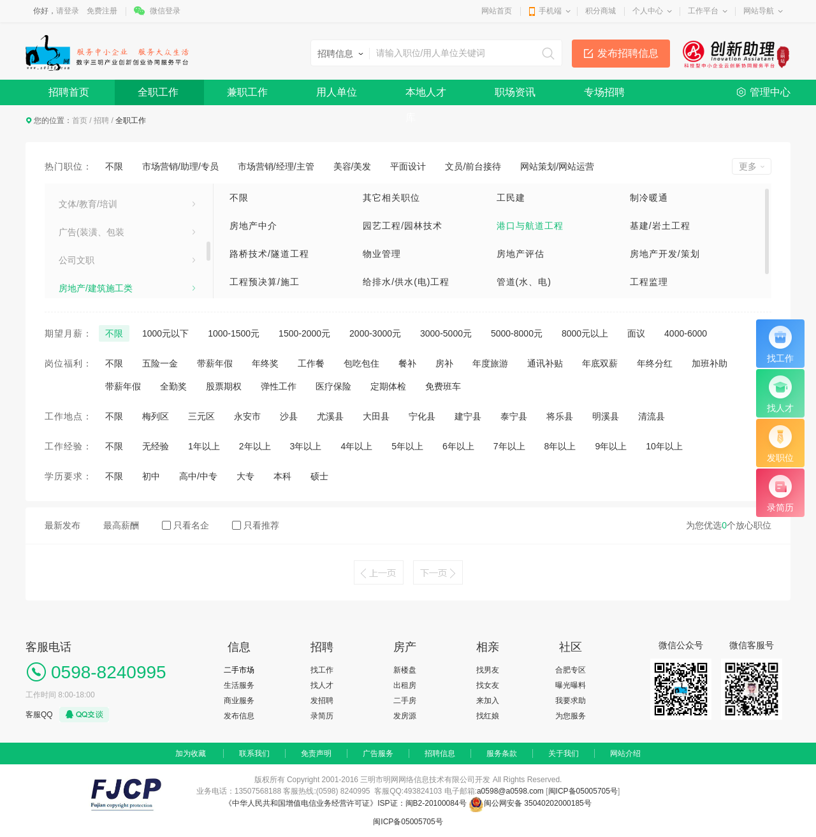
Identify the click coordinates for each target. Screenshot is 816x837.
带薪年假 (215, 363)
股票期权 (224, 386)
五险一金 (160, 363)
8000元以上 (585, 333)
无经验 (155, 446)
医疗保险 (333, 386)
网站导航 (758, 10)
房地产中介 (253, 226)
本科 (282, 476)
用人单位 (336, 92)
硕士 (319, 476)
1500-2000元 (304, 333)
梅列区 (155, 416)
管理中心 (770, 92)
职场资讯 (515, 92)
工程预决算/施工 (264, 282)
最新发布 (62, 525)
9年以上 (611, 446)
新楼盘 (404, 670)
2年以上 (255, 446)
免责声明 (316, 753)
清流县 (651, 416)
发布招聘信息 (628, 53)
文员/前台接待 (473, 166)
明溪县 (605, 416)
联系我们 (254, 753)
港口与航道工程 (530, 226)
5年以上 (407, 446)
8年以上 (560, 446)
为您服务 (570, 715)
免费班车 (443, 386)
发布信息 (239, 715)
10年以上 (664, 446)
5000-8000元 (517, 333)
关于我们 (563, 753)
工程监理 (649, 282)
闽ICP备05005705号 (583, 791)
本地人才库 (425, 96)
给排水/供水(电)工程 (406, 282)
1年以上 (204, 446)
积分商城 (600, 10)
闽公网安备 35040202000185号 (530, 803)
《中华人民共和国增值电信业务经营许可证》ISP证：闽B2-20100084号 (346, 803)
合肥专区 (570, 670)
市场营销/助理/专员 (180, 166)
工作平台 (703, 10)
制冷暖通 (649, 198)
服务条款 (501, 753)
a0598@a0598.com (510, 791)
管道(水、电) (524, 282)
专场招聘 (604, 92)
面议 (636, 333)
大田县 (376, 416)
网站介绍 (625, 753)
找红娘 (487, 715)
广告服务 (378, 753)
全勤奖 (173, 386)
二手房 (404, 700)
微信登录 (165, 10)
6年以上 (458, 446)
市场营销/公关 (87, 293)
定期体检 (388, 386)
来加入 (487, 700)
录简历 (321, 715)
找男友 (487, 670)
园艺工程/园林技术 (402, 226)
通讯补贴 (545, 363)
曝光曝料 (570, 685)
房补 (444, 363)
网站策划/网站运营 (557, 166)
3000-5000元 (446, 333)
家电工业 (76, 209)
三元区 (201, 416)
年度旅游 (490, 363)
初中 (151, 476)
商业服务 (239, 700)
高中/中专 (198, 476)
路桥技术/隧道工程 (269, 254)
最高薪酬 (121, 525)
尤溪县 (330, 416)
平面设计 (408, 166)
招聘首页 (68, 92)
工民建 (511, 198)
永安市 (247, 416)
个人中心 (647, 10)
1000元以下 (165, 333)
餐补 (407, 363)
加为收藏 (190, 753)
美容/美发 (352, 166)
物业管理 (382, 254)
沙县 (289, 416)
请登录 (67, 10)
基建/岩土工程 (660, 226)
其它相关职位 (391, 198)
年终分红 (655, 363)
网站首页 (496, 10)
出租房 (404, 685)
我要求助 (570, 700)
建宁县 (468, 416)
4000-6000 (685, 333)
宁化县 (422, 416)
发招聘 (321, 700)
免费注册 (102, 10)
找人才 (321, 685)
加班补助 (709, 363)
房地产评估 (520, 254)
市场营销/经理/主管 (276, 166)
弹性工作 (278, 386)
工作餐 (311, 363)
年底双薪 (600, 363)
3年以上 (306, 446)
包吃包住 (361, 363)
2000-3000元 (375, 333)
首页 (79, 120)
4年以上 (356, 446)
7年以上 (509, 446)
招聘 (101, 120)
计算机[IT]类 (83, 237)
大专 (245, 476)
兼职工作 (247, 92)
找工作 (321, 670)
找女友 (487, 685)
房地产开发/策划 (665, 254)
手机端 (550, 10)
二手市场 (239, 670)
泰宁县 (513, 416)
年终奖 (265, 363)
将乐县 (559, 416)
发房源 (404, 715)
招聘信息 (440, 753)
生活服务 (76, 265)
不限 (114, 166)
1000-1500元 (233, 333)
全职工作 (158, 92)
